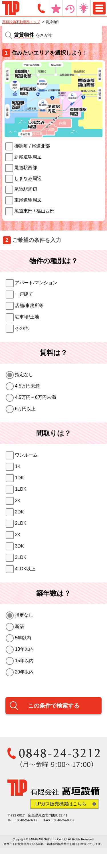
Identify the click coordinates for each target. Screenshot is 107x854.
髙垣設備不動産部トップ (21, 22)
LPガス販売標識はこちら (61, 803)
